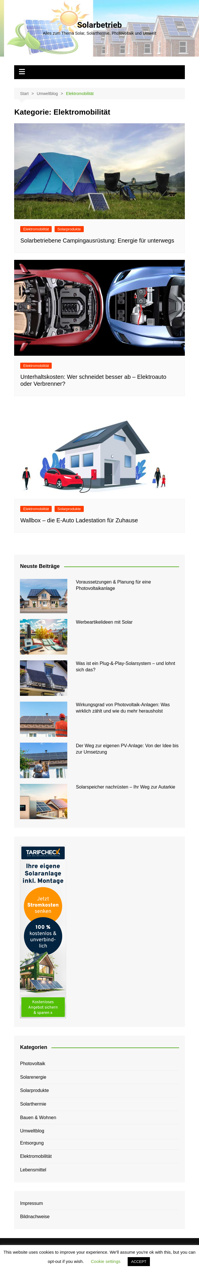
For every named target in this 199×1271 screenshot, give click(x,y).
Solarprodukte (69, 229)
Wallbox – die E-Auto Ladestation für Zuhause (79, 520)
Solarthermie (33, 1104)
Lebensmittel (33, 1169)
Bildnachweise (34, 1216)
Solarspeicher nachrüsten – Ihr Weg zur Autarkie (125, 786)
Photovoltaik (32, 1063)
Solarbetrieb (99, 25)
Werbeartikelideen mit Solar (104, 622)
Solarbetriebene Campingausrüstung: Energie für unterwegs (97, 240)
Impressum (31, 1203)
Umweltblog (32, 1130)
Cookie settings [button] (105, 1261)
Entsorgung (32, 1142)
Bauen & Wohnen (38, 1117)
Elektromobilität (36, 229)
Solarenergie (33, 1077)
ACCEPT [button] (138, 1261)
